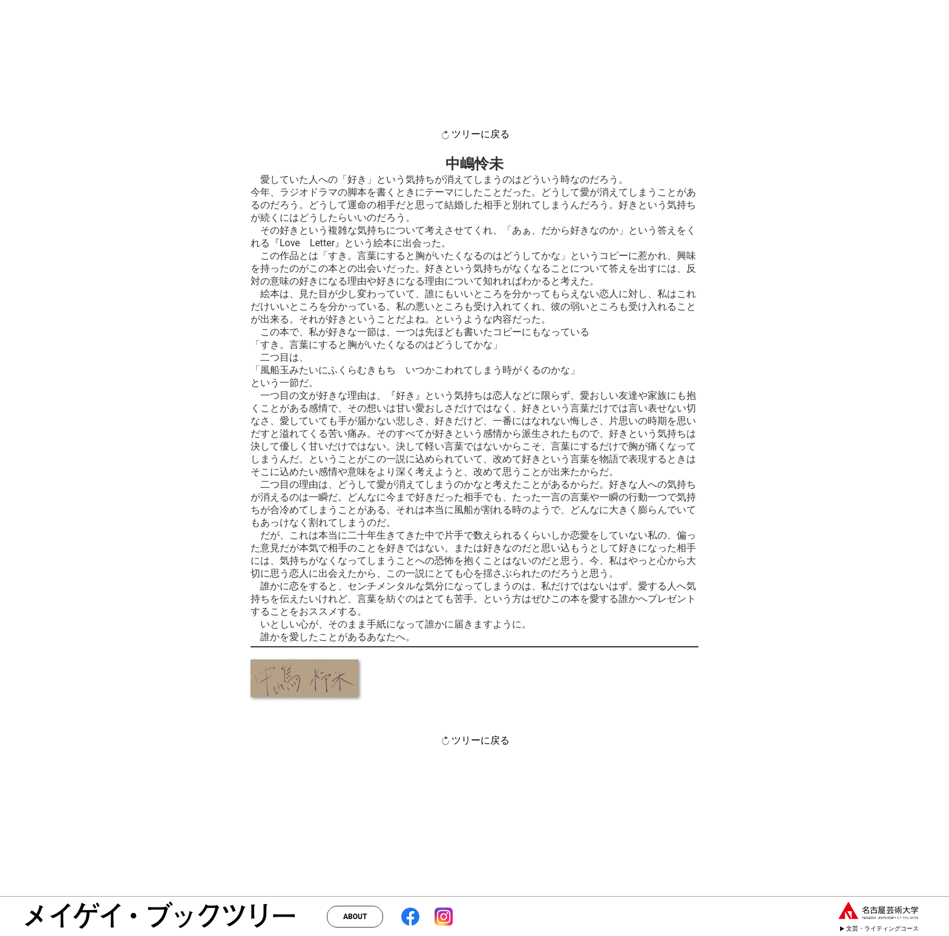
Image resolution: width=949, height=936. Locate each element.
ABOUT (355, 916)
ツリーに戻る (474, 134)
